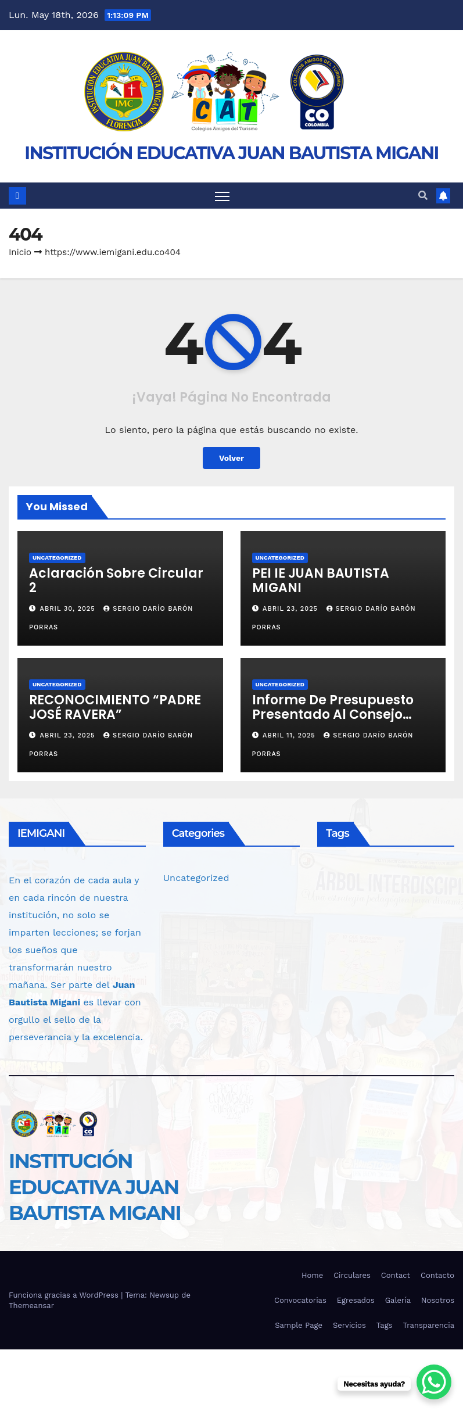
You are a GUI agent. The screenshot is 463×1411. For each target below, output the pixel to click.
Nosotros (437, 1300)
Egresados (356, 1300)
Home (312, 1275)
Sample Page (298, 1325)
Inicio (20, 252)
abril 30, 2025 (69, 609)
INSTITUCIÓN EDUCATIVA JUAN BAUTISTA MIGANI (231, 153)
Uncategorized (57, 557)
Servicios (349, 1325)
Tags (384, 1325)
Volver (231, 458)
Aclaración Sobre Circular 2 (116, 580)
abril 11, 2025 (290, 736)
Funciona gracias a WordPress (65, 1295)
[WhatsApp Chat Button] (434, 1382)
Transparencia (428, 1325)
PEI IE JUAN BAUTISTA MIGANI (320, 580)
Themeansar (31, 1305)
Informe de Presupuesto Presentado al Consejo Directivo (333, 714)
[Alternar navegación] (222, 196)
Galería (398, 1300)
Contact (395, 1275)
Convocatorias (300, 1300)
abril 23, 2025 (291, 609)
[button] (423, 195)
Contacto (437, 1275)
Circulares (352, 1275)
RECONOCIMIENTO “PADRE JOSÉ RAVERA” (115, 707)
